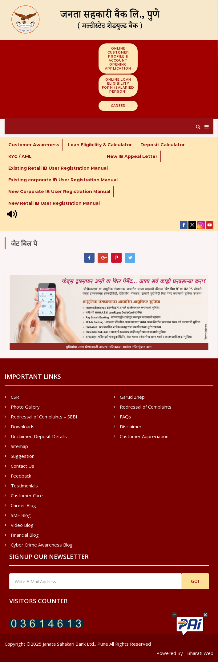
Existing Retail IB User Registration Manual (58, 168)
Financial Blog (25, 535)
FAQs (125, 417)
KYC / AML (20, 156)
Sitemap (19, 446)
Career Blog (23, 505)
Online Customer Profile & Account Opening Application (118, 58)
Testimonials (24, 485)
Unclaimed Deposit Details (39, 436)
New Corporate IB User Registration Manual (59, 191)
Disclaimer (131, 426)
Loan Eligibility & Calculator (100, 144)
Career (118, 106)
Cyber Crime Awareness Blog (42, 545)
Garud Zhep (132, 397)
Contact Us (22, 466)
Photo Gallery (25, 407)
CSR (15, 397)
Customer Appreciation (144, 436)
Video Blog (22, 525)
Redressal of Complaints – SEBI (44, 417)
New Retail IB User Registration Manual (54, 203)
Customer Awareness (33, 144)
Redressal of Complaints (146, 407)
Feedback (21, 476)
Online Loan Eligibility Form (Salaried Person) (118, 86)
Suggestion (22, 456)
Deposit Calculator (162, 144)
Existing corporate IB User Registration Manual (63, 180)
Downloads (22, 426)
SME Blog (21, 515)
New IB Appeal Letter (132, 156)
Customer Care (27, 495)
